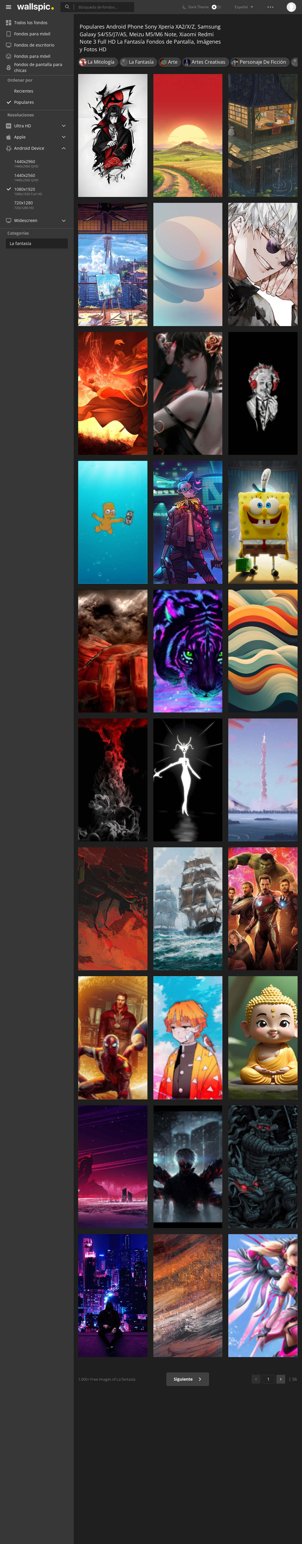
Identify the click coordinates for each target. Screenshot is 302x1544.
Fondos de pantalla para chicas (34, 67)
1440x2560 (24, 175)
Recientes (23, 91)
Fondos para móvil (28, 34)
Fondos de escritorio (30, 45)
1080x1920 (44, 189)
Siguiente (188, 1379)
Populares (24, 102)
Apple (16, 137)
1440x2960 (24, 161)
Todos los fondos (26, 22)
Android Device (25, 148)
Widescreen (21, 220)
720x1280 (23, 202)
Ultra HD (18, 126)
